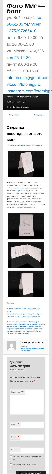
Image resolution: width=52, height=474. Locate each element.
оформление (20, 329)
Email (15, 437)
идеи (15, 326)
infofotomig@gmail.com (28, 77)
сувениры (29, 331)
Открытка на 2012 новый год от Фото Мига (23, 317)
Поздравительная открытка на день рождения (24, 314)
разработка (20, 331)
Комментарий (17, 392)
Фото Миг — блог (26, 8)
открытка (19, 191)
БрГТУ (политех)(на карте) (16, 102)
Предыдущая (13, 115)
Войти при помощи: (17, 370)
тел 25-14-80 (19, 57)
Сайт (13, 449)
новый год (39, 326)
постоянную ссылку (21, 333)
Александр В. (37, 145)
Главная (10, 97)
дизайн (9, 326)
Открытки (10, 303)
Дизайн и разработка (21, 324)
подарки (28, 329)
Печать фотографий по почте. (18, 107)
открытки (10, 329)
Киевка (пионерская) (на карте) (28, 97)
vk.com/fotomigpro (23, 84)
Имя (15, 424)
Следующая (39, 115)
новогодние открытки (26, 326)
